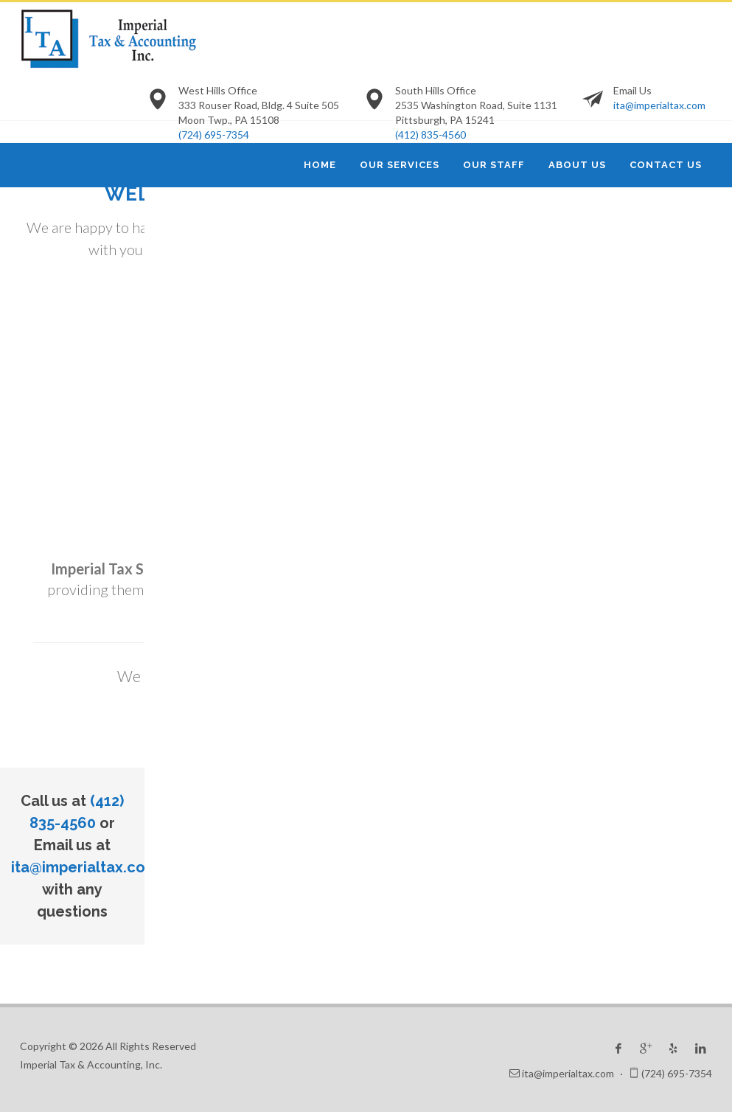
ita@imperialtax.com (659, 105)
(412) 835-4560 (430, 134)
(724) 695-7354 (213, 134)
